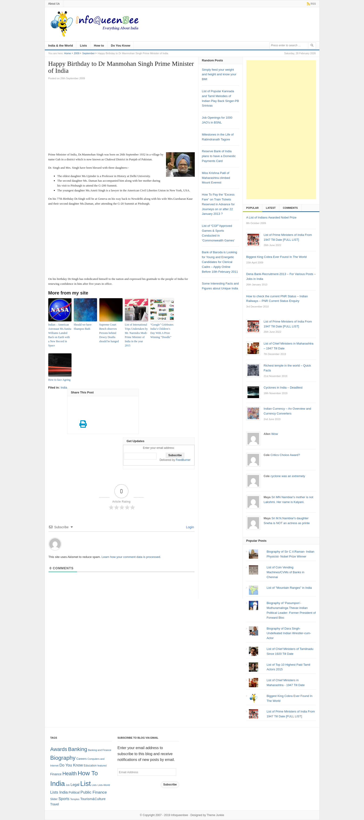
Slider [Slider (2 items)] (54, 799)
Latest (271, 207)
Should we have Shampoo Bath (83, 326)
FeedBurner (183, 460)
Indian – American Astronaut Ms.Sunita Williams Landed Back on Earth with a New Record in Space (59, 335)
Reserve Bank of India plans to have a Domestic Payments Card (219, 156)
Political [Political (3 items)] (73, 792)
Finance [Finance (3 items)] (56, 774)
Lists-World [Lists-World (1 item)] (104, 785)
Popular (252, 207)
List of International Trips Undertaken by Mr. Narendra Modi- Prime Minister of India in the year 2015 (136, 335)
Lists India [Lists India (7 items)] (59, 792)
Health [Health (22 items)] (69, 773)
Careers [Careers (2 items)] (81, 758)
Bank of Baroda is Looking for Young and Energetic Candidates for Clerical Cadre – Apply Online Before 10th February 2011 (220, 261)
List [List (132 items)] (85, 783)
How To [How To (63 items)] (88, 773)
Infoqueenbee (179, 815)
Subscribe (170, 784)
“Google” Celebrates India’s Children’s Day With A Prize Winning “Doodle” (162, 331)
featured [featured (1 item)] (102, 765)
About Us (54, 3)
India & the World (60, 45)
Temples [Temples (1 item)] (74, 799)
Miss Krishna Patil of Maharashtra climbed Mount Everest (216, 177)
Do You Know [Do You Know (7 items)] (71, 765)
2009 (76, 53)
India (64, 387)
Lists (83, 45)
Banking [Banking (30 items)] (77, 749)
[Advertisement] (121, 117)
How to (99, 45)
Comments (290, 207)
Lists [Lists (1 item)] (94, 785)
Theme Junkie (215, 815)
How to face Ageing (59, 379)
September (88, 53)
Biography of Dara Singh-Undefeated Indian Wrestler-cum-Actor (288, 633)
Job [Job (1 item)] (68, 785)
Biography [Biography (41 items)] (62, 758)
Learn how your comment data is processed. (131, 557)
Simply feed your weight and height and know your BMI (219, 74)
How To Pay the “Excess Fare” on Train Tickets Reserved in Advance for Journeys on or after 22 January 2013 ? (218, 204)
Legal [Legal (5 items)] (75, 785)
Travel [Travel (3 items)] (54, 804)
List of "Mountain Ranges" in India (289, 587)
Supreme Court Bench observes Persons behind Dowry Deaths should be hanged (109, 333)
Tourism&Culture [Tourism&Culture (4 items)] (93, 799)
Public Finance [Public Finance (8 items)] (93, 792)
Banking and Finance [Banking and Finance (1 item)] (99, 750)
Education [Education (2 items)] (90, 765)
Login (189, 527)
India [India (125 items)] (57, 783)
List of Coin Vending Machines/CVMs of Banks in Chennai (285, 572)
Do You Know (120, 45)
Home (67, 53)
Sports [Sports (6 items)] (63, 799)
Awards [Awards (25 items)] (58, 749)
